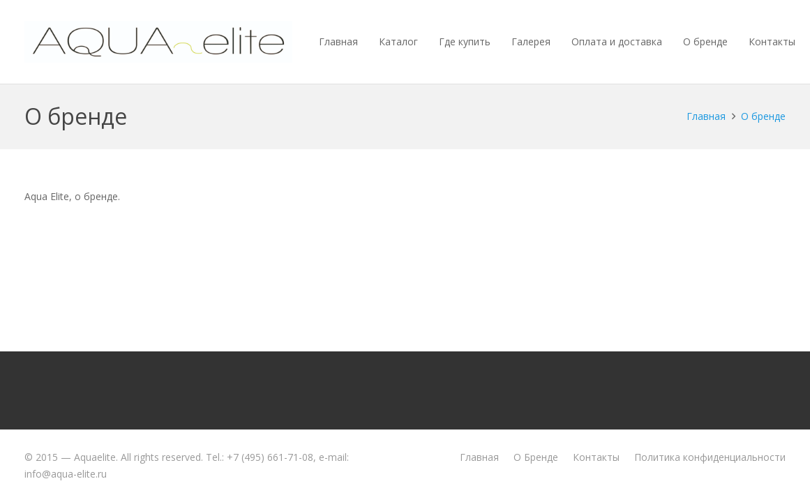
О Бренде (535, 457)
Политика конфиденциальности (710, 457)
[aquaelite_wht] (158, 42)
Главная (479, 457)
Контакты (596, 457)
